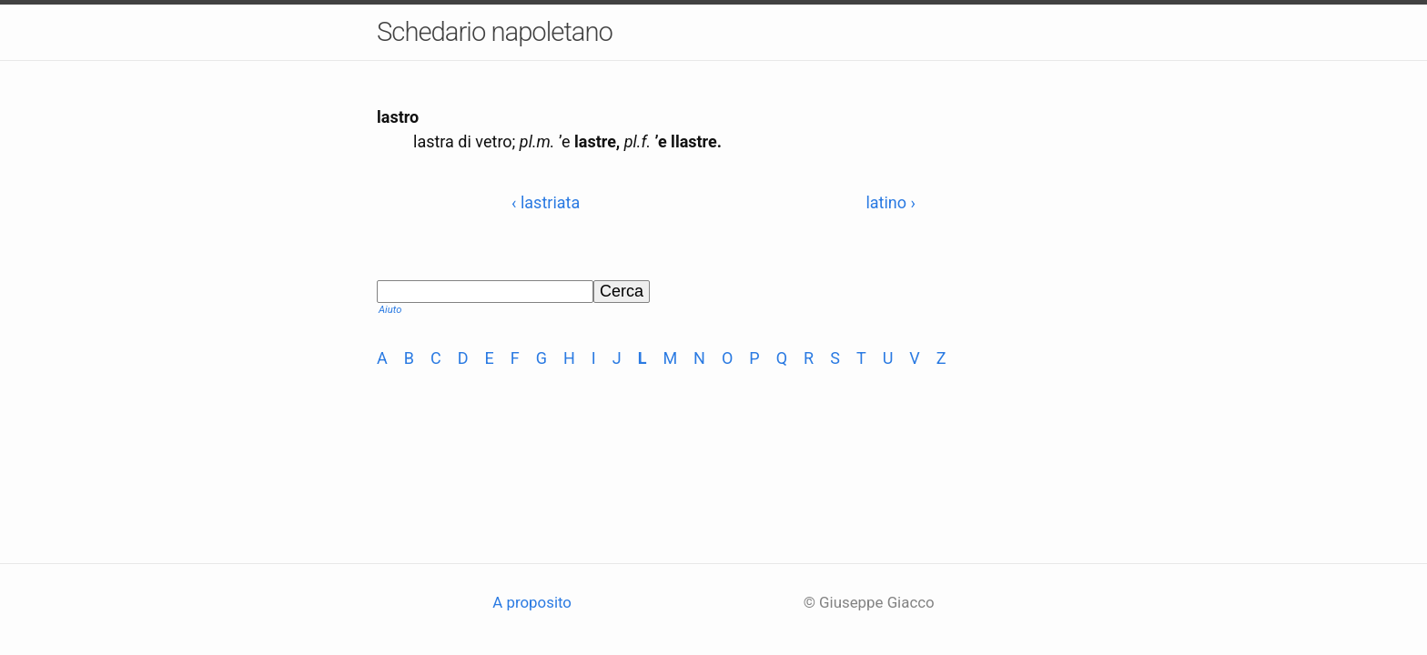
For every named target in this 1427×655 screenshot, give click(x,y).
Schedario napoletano (494, 31)
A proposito (532, 602)
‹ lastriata (545, 202)
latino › (890, 202)
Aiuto (390, 310)
